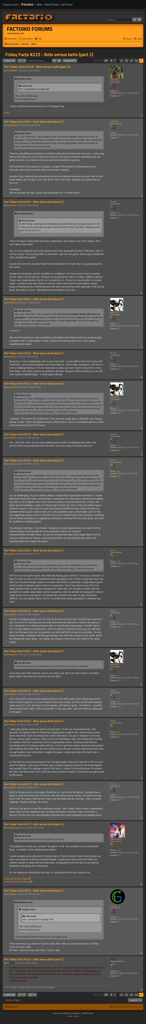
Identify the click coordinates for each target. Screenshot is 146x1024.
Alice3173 (114, 312)
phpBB (64, 1013)
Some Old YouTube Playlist (16, 879)
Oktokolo (114, 80)
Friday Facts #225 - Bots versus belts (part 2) (49, 54)
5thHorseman (116, 839)
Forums (27, 4)
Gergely (113, 905)
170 (117, 213)
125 (117, 323)
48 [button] (126, 60)
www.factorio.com (15, 33)
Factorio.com (10, 4)
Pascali (113, 202)
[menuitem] (26, 39)
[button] (106, 61)
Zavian (113, 460)
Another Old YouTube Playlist (17, 882)
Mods (6, 113)
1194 (118, 850)
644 (117, 917)
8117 (118, 971)
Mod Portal (51, 4)
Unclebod (114, 121)
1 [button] (115, 60)
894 (117, 91)
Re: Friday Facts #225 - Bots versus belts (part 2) (37, 67)
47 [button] (121, 60)
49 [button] (131, 60)
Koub (112, 959)
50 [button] (136, 60)
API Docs (67, 4)
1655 (118, 471)
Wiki (39, 4)
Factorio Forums (30, 29)
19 (117, 133)
